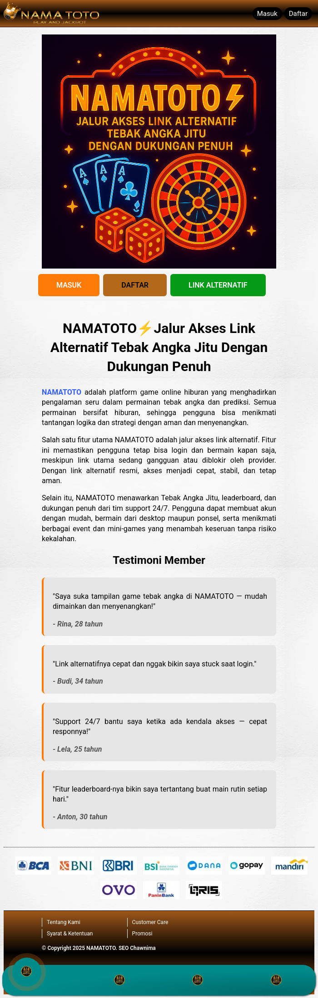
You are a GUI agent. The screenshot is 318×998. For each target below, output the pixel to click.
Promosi (142, 933)
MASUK (68, 285)
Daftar (298, 14)
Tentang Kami (63, 922)
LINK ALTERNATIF (218, 285)
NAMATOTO (61, 392)
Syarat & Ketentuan (70, 933)
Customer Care (150, 922)
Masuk (267, 14)
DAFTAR (135, 285)
